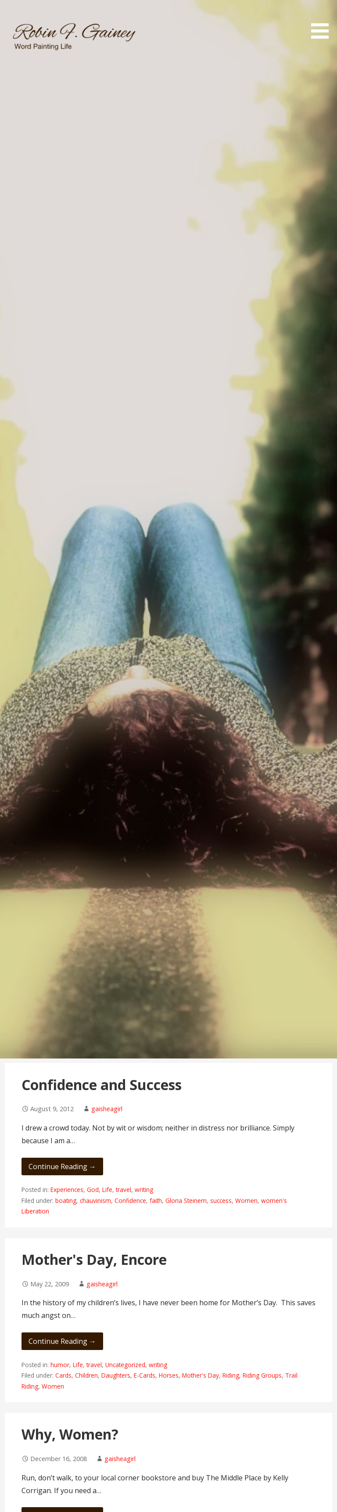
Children (86, 1375)
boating (65, 1200)
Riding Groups (262, 1375)
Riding (230, 1375)
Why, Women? (70, 1434)
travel (123, 1189)
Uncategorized (125, 1365)
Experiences (66, 1189)
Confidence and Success (102, 1084)
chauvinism (95, 1200)
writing (144, 1189)
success (221, 1200)
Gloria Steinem (186, 1200)
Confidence (130, 1200)
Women (246, 1200)
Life (107, 1189)
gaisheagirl (106, 1109)
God (93, 1189)
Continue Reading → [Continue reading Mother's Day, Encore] (62, 1341)
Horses (169, 1375)
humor (59, 1365)
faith (156, 1200)
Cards (63, 1375)
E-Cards (144, 1375)
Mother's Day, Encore (94, 1259)
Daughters (115, 1375)
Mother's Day (200, 1375)
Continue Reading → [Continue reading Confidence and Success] (62, 1166)
